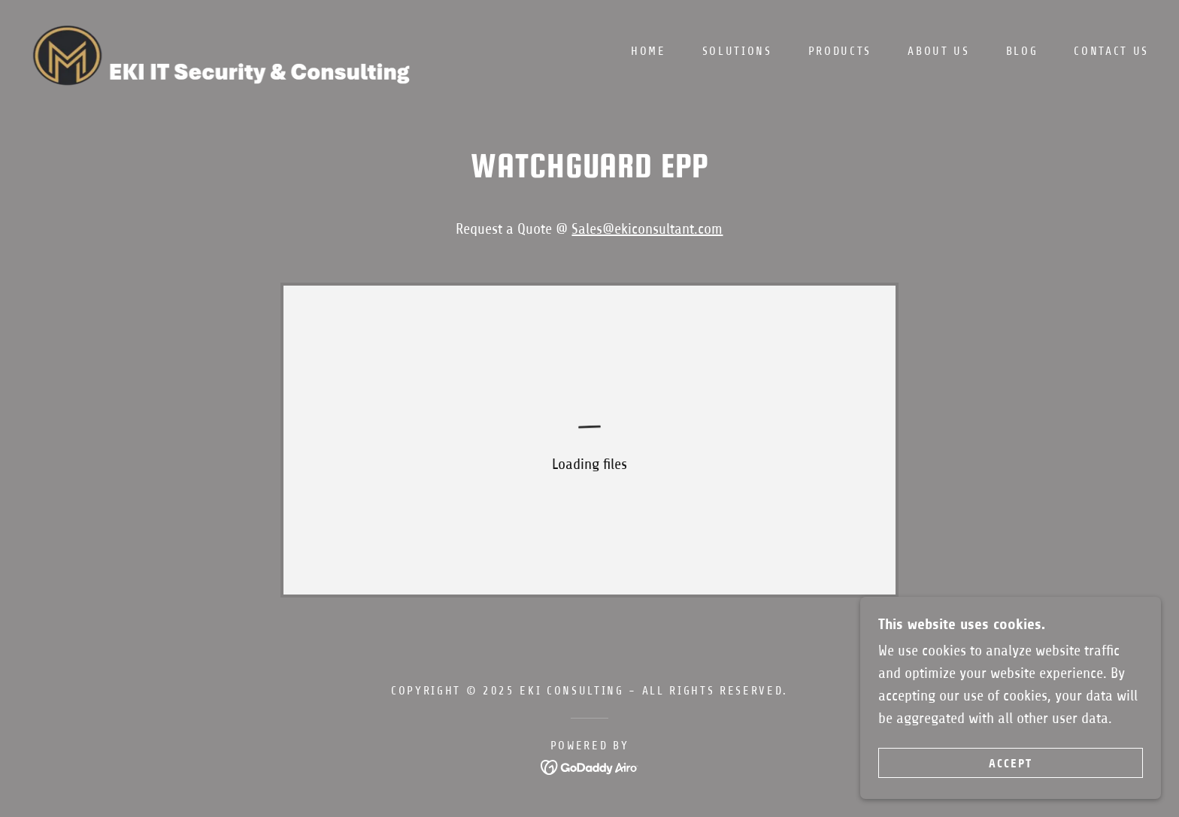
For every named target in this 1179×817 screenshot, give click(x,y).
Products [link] (839, 51)
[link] (232, 50)
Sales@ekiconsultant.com (647, 229)
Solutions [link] (737, 51)
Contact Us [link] (1111, 51)
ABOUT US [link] (938, 51)
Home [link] (648, 51)
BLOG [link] (1022, 51)
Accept (1010, 763)
